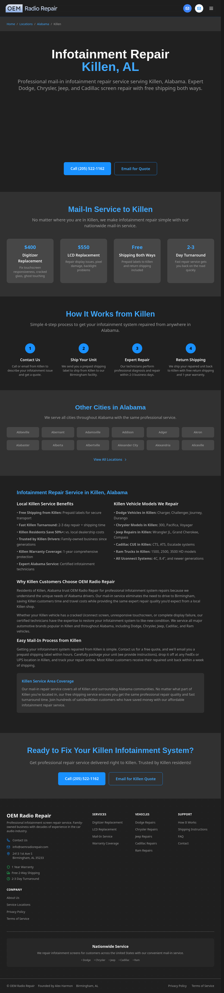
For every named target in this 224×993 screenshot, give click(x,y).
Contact (183, 843)
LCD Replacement (104, 829)
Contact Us (20, 840)
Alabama (43, 24)
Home (11, 24)
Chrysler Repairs (146, 829)
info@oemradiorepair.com (30, 847)
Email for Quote (135, 168)
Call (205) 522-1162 (87, 168)
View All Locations (110, 459)
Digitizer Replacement (107, 822)
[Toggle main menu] (211, 8)
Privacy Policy (16, 912)
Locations (26, 24)
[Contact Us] (187, 8)
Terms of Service (18, 919)
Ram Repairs (143, 850)
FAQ (181, 836)
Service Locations (18, 905)
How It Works (187, 822)
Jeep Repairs (143, 836)
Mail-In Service (102, 836)
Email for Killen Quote (136, 778)
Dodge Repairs (145, 822)
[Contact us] (199, 8)
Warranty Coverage (105, 843)
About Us (13, 898)
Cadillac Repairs (146, 843)
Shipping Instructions (192, 829)
